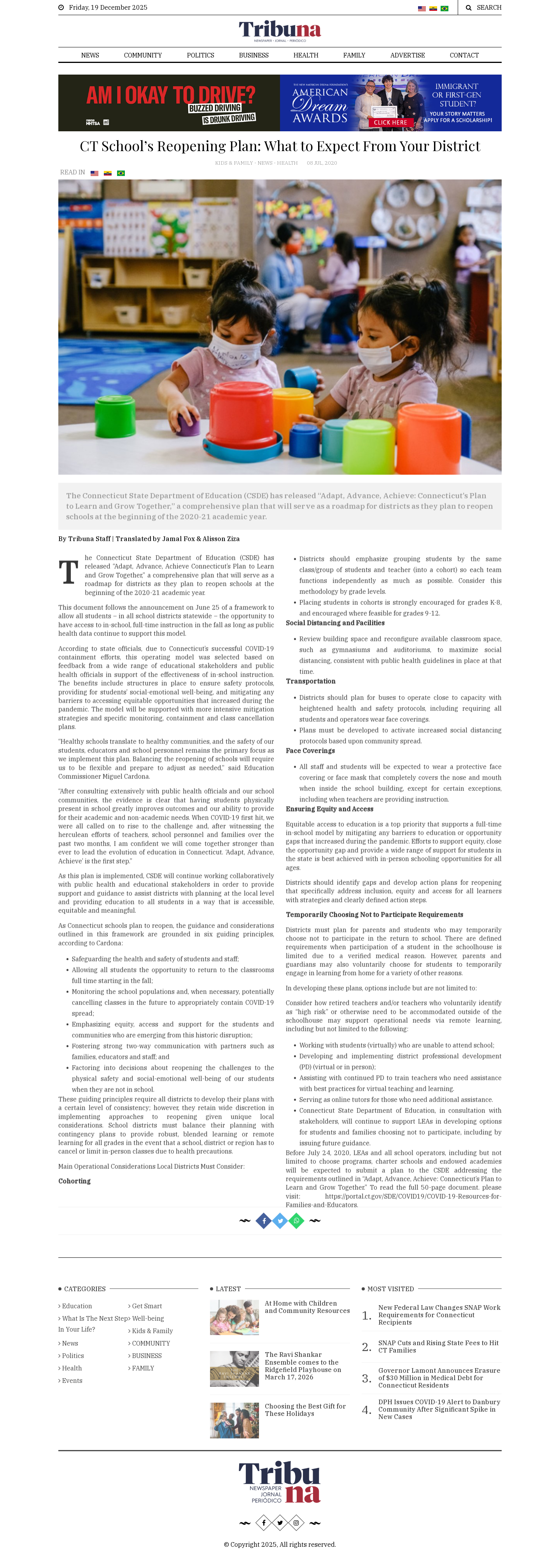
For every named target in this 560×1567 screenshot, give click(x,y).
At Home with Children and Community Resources (307, 1317)
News (90, 55)
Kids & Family (234, 163)
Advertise (407, 55)
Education (75, 1316)
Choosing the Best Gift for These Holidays (305, 1420)
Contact (464, 55)
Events (70, 1391)
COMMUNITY (143, 55)
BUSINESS (254, 55)
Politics (200, 55)
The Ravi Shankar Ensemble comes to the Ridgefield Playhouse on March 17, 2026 (303, 1376)
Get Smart (145, 1316)
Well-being (146, 1329)
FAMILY (354, 55)
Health (306, 55)
